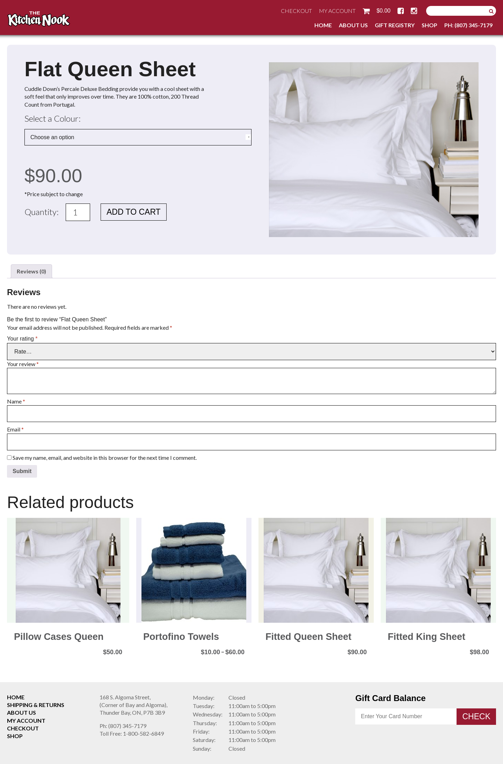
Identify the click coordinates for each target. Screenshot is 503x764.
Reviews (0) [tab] (31, 271)
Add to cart (134, 211)
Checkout (296, 10)
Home (323, 25)
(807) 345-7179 (123, 725)
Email (15, 429)
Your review (23, 363)
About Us (353, 25)
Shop (429, 25)
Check (476, 716)
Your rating (22, 339)
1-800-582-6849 (132, 733)
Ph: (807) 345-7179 (468, 25)
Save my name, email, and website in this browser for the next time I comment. (105, 457)
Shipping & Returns (35, 704)
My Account (337, 10)
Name (16, 401)
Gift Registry (395, 25)
